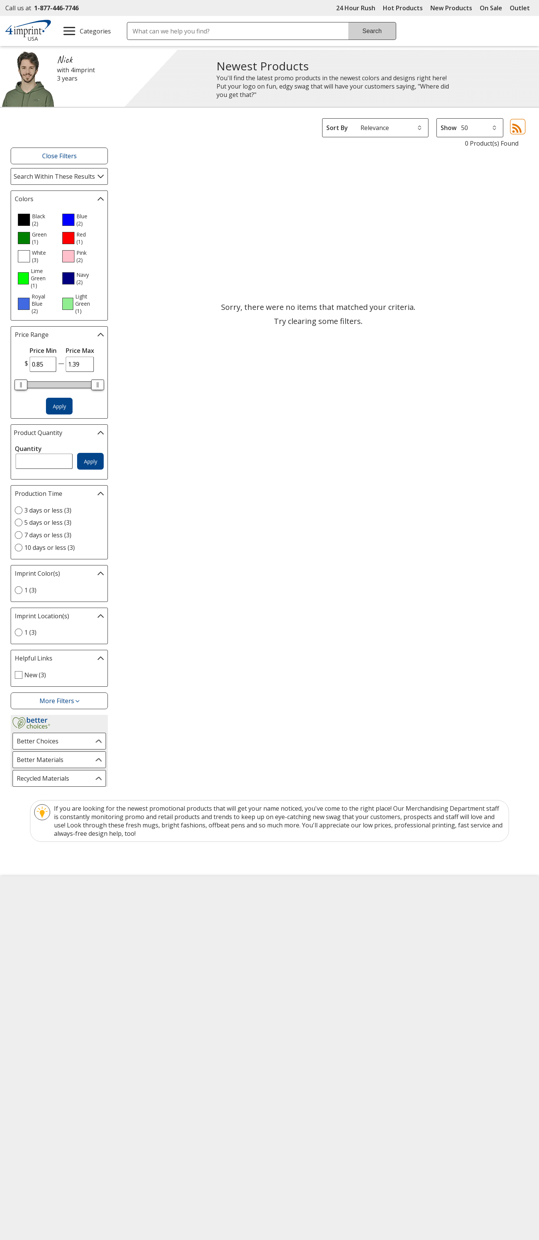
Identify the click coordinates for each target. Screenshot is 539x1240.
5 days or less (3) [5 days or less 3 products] (47, 522)
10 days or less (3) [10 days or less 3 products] (49, 547)
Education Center (168, 909)
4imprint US (425, 909)
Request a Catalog (170, 991)
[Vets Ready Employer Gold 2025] (85, 1078)
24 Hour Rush (355, 8)
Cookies (24, 1006)
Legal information (461, 1095)
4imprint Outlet (430, 971)
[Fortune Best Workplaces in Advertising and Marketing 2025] (35, 1078)
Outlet (522, 8)
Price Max (80, 350)
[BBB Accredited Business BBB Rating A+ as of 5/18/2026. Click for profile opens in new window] (448, 1056)
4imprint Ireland (431, 950)
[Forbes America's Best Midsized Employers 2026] (143, 1077)
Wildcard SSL (355, 1079)
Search (372, 31)
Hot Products (403, 8)
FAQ (149, 950)
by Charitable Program (322, 936)
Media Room (162, 964)
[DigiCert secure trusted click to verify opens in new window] (367, 1057)
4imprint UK (425, 936)
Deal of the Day (430, 985)
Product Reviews (167, 977)
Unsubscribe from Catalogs (52, 1020)
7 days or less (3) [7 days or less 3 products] (47, 535)
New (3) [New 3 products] (35, 675)
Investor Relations (39, 965)
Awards (154, 923)
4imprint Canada (431, 923)
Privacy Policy (32, 978)
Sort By (337, 128)
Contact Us (27, 936)
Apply (59, 406)
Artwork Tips (294, 923)
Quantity (28, 449)
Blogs (152, 936)
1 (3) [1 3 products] (30, 590)
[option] (37, 220)
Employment (29, 950)
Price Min (43, 350)
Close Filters (59, 156)
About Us (25, 909)
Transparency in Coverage (182, 1020)
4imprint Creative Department (319, 909)
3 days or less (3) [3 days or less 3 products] (47, 510)
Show (449, 128)
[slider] (20, 384)
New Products (451, 8)
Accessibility (29, 923)
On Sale (491, 8)
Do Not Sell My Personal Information (65, 992)
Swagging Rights (169, 1005)
